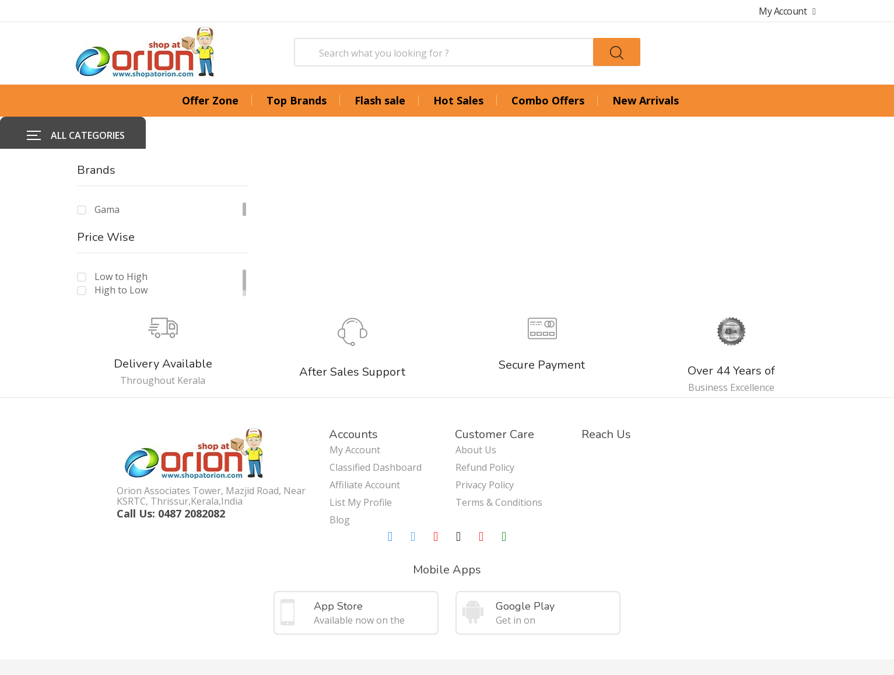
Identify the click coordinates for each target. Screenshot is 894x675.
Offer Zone (210, 100)
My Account (787, 11)
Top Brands (297, 100)
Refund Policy (484, 435)
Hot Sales (458, 100)
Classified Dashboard (375, 435)
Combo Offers (547, 100)
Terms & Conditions (498, 470)
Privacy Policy (484, 452)
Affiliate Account (364, 452)
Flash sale (380, 100)
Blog (339, 487)
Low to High (121, 244)
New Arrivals (645, 100)
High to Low (121, 257)
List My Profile (360, 470)
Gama (107, 177)
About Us (475, 417)
